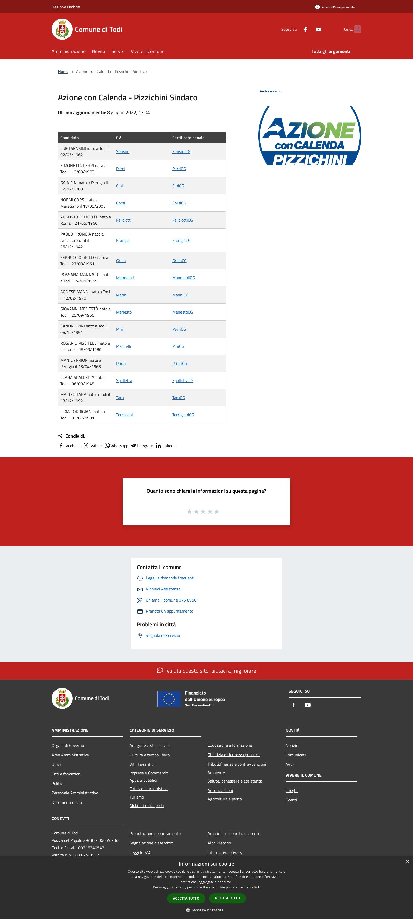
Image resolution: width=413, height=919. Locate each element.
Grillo (121, 260)
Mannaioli (125, 278)
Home (63, 71)
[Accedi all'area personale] (334, 7)
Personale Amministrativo (75, 793)
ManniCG (180, 295)
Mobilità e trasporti (147, 805)
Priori (121, 363)
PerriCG (179, 168)
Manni (121, 295)
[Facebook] (295, 29)
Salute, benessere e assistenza (235, 781)
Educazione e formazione (230, 745)
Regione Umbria (66, 7)
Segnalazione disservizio (151, 843)
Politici (58, 783)
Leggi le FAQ (141, 852)
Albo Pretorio (219, 843)
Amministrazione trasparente (234, 833)
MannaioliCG (183, 278)
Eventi (291, 800)
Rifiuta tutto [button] (227, 898)
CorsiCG (179, 203)
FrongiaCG (181, 240)
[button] (206, 910)
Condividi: (71, 436)
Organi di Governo (68, 745)
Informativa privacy (225, 852)
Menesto (124, 312)
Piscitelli (123, 346)
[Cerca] (355, 29)
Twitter (92, 445)
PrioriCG (179, 363)
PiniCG (178, 346)
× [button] (407, 862)
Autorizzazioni (220, 790)
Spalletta (124, 380)
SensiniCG (181, 151)
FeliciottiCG (182, 220)
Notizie (292, 745)
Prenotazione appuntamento (155, 833)
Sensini (122, 151)
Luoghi (292, 790)
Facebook (69, 445)
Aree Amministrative (70, 755)
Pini (119, 329)
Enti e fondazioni (67, 774)
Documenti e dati (67, 802)
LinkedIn (166, 445)
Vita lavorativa (143, 764)
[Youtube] (308, 29)
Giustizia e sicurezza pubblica (234, 754)
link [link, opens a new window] (257, 887)
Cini (119, 186)
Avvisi (291, 764)
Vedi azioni (272, 91)
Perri (120, 168)
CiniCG (178, 186)
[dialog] (206, 887)
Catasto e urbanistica (149, 788)
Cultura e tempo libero (150, 755)
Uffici (56, 764)
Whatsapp (116, 445)
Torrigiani (124, 415)
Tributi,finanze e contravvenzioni (237, 764)
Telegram (141, 445)
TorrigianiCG (183, 415)
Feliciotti (124, 220)
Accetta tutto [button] (186, 898)
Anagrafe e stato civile (150, 745)
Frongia (123, 240)
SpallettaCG (182, 380)
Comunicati (296, 755)
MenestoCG (182, 312)
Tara (120, 397)
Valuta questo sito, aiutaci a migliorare (206, 670)
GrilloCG (179, 260)
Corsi (120, 203)
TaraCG (178, 397)
